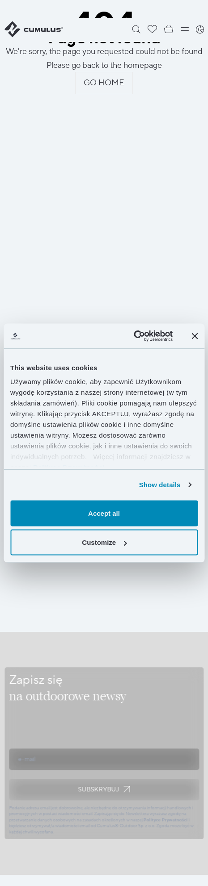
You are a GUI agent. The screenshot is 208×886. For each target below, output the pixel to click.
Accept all (104, 513)
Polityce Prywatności (165, 820)
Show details (160, 485)
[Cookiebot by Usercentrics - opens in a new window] (133, 336)
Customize (104, 542)
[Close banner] (194, 336)
